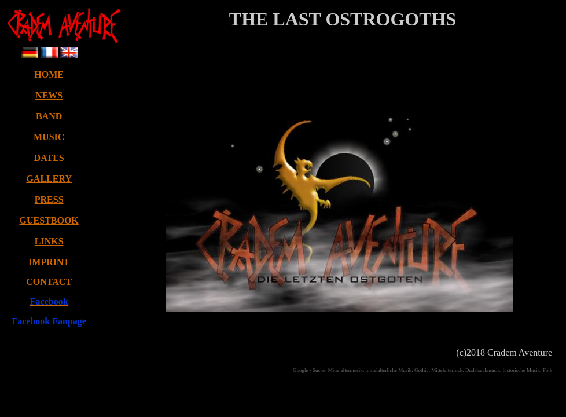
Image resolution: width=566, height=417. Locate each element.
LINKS (49, 241)
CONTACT (49, 282)
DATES (49, 158)
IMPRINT (48, 262)
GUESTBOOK (49, 220)
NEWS (49, 95)
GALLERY (49, 179)
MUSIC (49, 137)
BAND (49, 116)
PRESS (49, 199)
